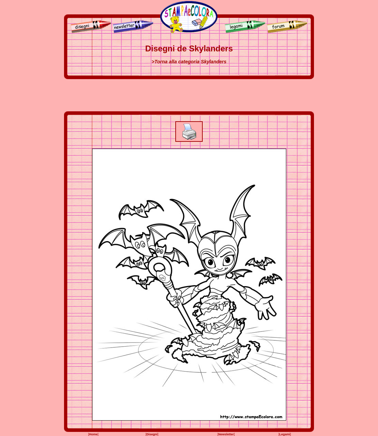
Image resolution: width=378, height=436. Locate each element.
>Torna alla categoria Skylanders (189, 61)
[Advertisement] (189, 95)
